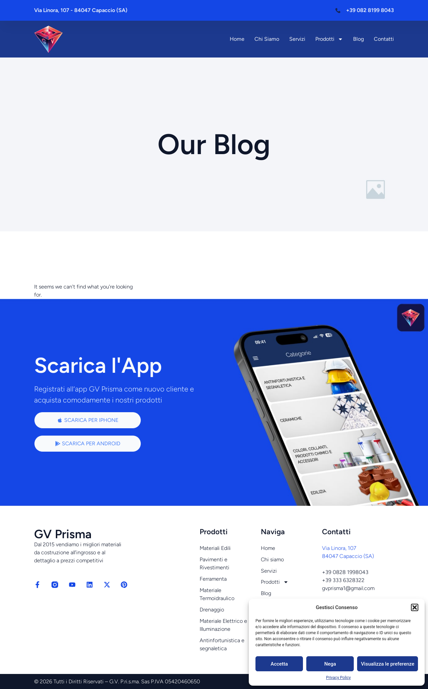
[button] (414, 607)
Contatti (384, 39)
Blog (358, 39)
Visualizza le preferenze (387, 664)
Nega (330, 664)
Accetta (279, 664)
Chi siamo (266, 39)
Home (237, 39)
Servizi (297, 39)
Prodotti (329, 39)
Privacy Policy (338, 677)
